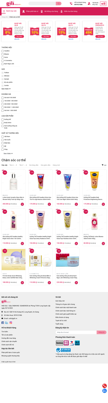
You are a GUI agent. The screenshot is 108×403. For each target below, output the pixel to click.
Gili (14, 362)
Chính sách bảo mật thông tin (65, 311)
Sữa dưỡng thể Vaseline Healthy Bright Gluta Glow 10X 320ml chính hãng (13, 238)
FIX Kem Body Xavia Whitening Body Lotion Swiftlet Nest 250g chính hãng (12, 278)
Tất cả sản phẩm (7, 335)
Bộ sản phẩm (8, 82)
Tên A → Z (13, 165)
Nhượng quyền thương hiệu (11, 356)
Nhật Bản (7, 143)
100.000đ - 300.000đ (10, 101)
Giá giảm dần (45, 165)
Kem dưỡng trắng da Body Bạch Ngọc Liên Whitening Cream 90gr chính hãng (67, 278)
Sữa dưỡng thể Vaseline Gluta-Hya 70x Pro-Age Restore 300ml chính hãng (40, 199)
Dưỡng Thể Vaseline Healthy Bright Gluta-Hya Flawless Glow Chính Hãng (67, 238)
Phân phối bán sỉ (32, 11)
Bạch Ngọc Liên (9, 64)
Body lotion (7, 122)
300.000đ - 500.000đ (10, 104)
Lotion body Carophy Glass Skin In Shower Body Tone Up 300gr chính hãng (13, 199)
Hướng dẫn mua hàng (9, 338)
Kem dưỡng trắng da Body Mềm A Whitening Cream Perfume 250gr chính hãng (40, 278)
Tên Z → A (23, 165)
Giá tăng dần (33, 165)
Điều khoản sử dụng (62, 317)
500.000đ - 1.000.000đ (11, 107)
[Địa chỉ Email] (81, 332)
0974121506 (78, 4)
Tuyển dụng (59, 324)
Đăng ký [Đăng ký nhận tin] (101, 332)
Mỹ (5, 146)
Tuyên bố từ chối (61, 320)
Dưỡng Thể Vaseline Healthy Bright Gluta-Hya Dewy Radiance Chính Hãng (40, 238)
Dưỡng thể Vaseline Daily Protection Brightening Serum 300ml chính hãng (93, 199)
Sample (6, 79)
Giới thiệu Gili (60, 301)
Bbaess (6, 54)
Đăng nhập (95, 4)
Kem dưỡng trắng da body (10, 127)
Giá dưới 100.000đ (10, 97)
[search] (59, 3)
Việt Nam (7, 136)
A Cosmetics (8, 60)
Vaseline (6, 51)
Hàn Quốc (7, 140)
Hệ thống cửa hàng (51, 11)
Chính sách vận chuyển (9, 341)
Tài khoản (95, 3)
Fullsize (6, 72)
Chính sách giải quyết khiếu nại (66, 314)
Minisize (6, 76)
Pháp (6, 149)
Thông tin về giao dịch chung (65, 304)
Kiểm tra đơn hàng (70, 11)
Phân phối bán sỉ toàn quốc (11, 352)
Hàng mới (56, 165)
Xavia (6, 57)
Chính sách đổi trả (8, 345)
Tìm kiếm (5, 332)
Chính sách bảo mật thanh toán (66, 307)
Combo (6, 85)
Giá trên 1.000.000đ (10, 110)
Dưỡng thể (7, 119)
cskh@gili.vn (13, 318)
